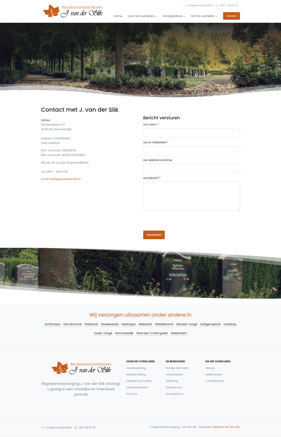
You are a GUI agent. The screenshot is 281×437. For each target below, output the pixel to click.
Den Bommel (72, 324)
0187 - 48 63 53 (227, 5)
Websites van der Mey (226, 427)
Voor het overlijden (142, 16)
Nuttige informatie (177, 368)
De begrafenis (174, 16)
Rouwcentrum (175, 394)
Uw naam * (151, 124)
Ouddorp (229, 324)
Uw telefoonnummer (157, 160)
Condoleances (215, 381)
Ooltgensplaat (210, 324)
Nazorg (210, 368)
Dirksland (91, 324)
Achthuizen (52, 324)
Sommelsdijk (124, 333)
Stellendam (179, 333)
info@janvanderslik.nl (198, 5)
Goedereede (110, 324)
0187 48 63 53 (84, 427)
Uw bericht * (152, 178)
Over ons (131, 394)
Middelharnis (164, 324)
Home (117, 16)
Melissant (145, 324)
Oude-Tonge (103, 333)
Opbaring (172, 381)
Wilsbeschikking (136, 374)
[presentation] (170, 221)
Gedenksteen (214, 374)
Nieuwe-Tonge (186, 324)
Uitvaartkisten (174, 374)
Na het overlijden (204, 16)
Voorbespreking (136, 368)
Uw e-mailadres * (155, 142)
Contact (231, 16)
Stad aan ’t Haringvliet (152, 333)
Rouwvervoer (174, 387)
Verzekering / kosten (139, 381)
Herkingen (129, 324)
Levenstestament (137, 387)
